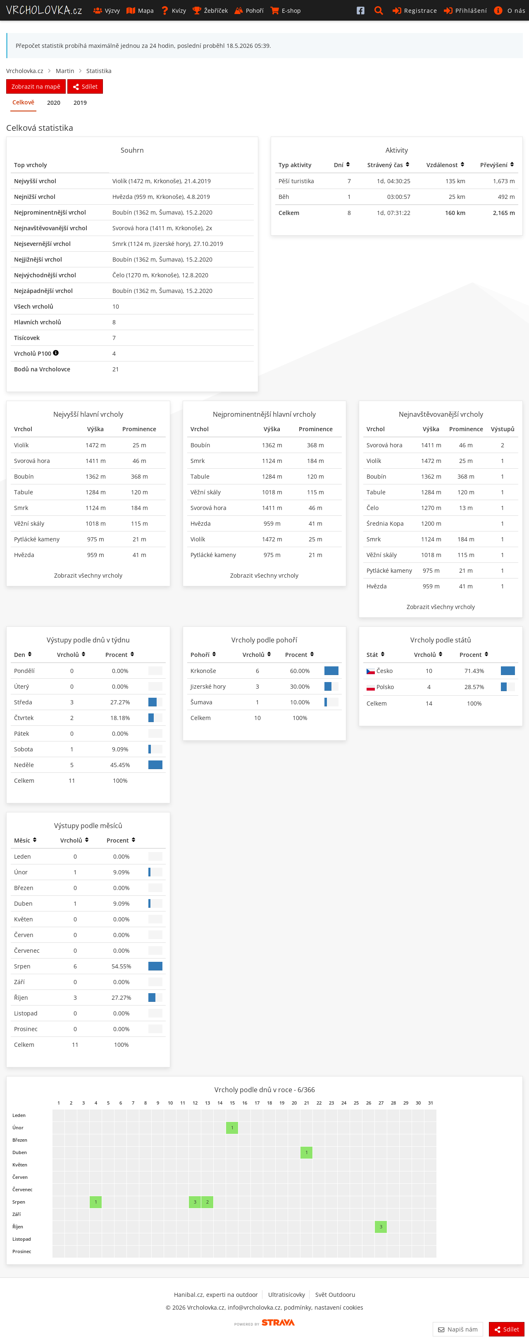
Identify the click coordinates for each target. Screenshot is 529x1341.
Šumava (170, 212)
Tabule (23, 492)
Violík (119, 181)
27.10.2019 (208, 244)
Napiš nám (457, 1329)
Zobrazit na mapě (36, 86)
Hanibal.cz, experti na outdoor (216, 1295)
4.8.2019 (198, 197)
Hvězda (122, 197)
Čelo (118, 275)
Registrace (415, 10)
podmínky (297, 1307)
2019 (80, 102)
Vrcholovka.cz (24, 71)
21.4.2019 (197, 181)
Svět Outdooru (335, 1295)
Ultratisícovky (286, 1295)
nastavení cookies (339, 1307)
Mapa (140, 10)
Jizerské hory (170, 244)
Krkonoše (166, 181)
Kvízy (173, 10)
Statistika (99, 71)
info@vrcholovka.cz (254, 1307)
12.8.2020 (195, 275)
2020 (53, 102)
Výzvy (106, 10)
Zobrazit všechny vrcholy (88, 575)
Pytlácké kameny (37, 539)
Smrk (119, 244)
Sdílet (506, 1329)
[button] (380, 10)
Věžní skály (29, 523)
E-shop (285, 10)
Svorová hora (130, 228)
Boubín (122, 212)
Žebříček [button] (210, 10)
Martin (65, 71)
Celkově (23, 102)
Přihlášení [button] (465, 10)
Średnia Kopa (385, 523)
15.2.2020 (199, 212)
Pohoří (249, 10)
